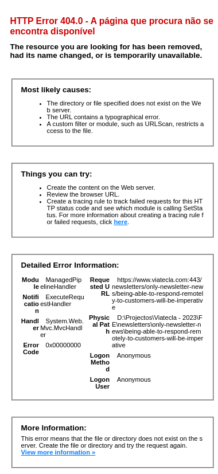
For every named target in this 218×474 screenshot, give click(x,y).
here (121, 221)
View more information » (58, 452)
